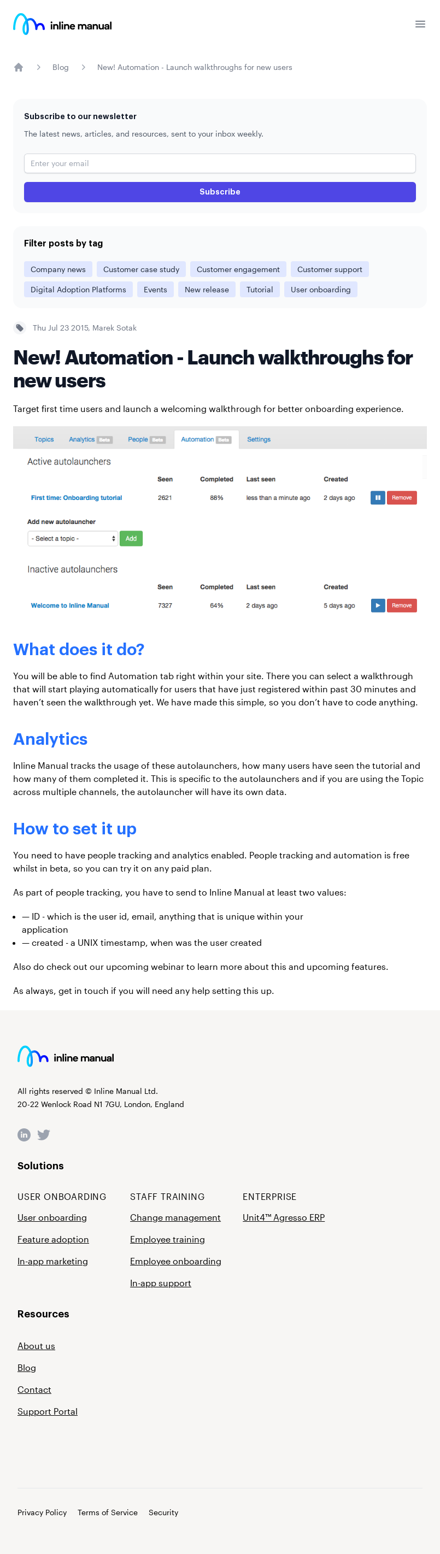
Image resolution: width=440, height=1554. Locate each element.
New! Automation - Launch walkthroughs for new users (194, 67)
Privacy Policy (42, 1512)
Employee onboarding (175, 1261)
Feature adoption (53, 1239)
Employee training (167, 1239)
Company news (58, 269)
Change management (175, 1217)
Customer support (329, 269)
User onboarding (321, 289)
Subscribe (220, 192)
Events (155, 289)
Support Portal (47, 1411)
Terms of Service (108, 1512)
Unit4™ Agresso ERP (284, 1217)
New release (207, 289)
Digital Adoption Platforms (78, 289)
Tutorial (260, 289)
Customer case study (141, 269)
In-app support (160, 1283)
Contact (34, 1389)
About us (36, 1345)
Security (163, 1512)
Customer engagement (238, 269)
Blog (60, 67)
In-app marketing (52, 1261)
